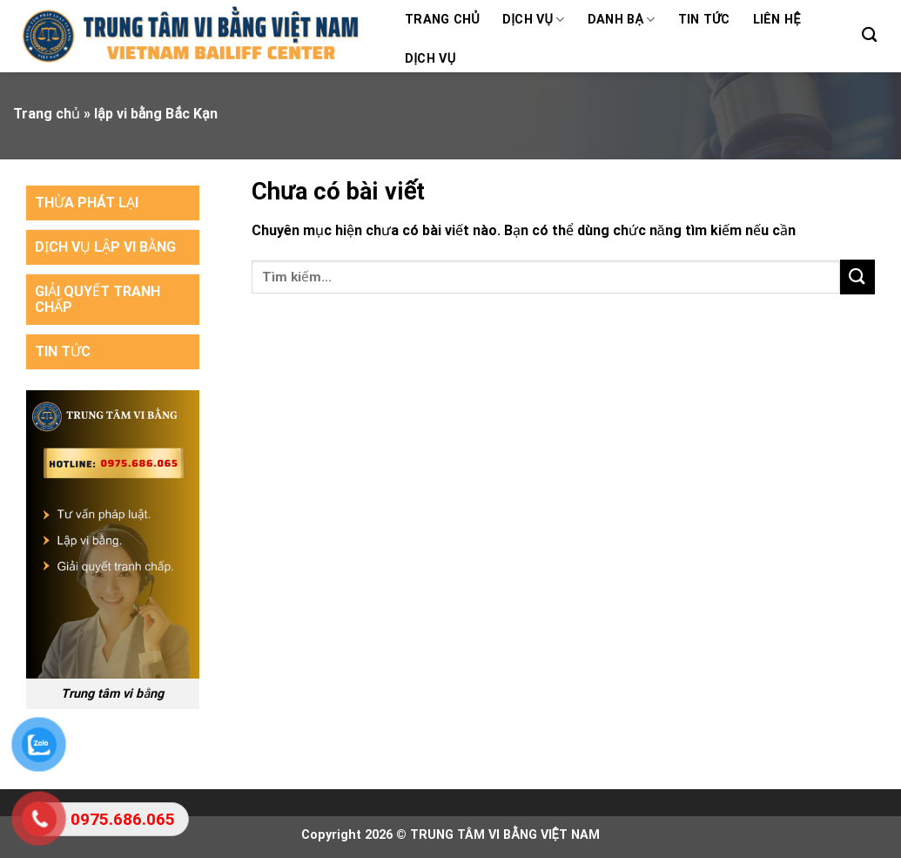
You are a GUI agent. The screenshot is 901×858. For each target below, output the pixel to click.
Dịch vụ (533, 19)
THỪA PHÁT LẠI (86, 202)
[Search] (869, 35)
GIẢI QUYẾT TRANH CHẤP (97, 299)
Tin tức (704, 19)
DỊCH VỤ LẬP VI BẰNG (105, 247)
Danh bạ (622, 19)
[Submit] (857, 277)
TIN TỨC (63, 351)
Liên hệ (777, 19)
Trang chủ (442, 19)
